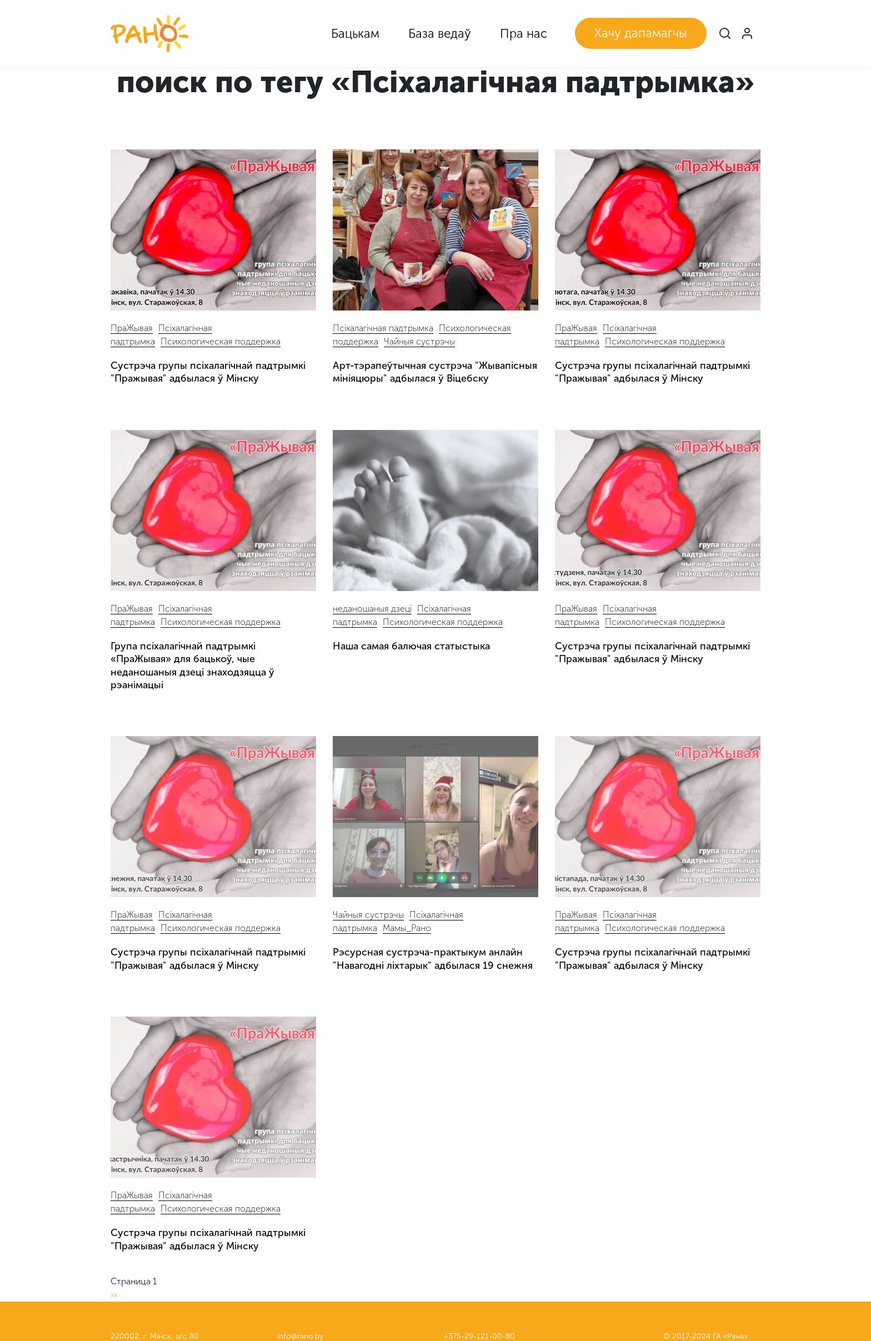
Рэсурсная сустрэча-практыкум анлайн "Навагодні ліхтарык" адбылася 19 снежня (433, 958)
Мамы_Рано (407, 928)
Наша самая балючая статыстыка (411, 646)
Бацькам (355, 33)
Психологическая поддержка (221, 341)
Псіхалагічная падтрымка (383, 328)
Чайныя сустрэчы (419, 341)
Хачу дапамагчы (640, 33)
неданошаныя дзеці (372, 608)
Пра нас (523, 33)
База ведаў (439, 33)
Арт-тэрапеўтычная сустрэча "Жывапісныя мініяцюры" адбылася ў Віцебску (435, 371)
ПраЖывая (132, 328)
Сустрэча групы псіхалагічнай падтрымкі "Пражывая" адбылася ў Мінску (208, 371)
